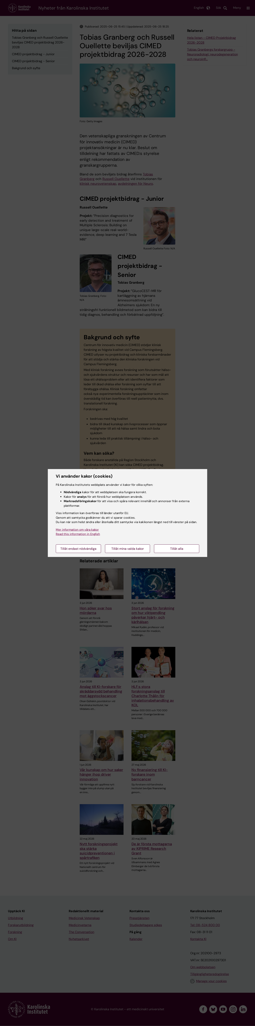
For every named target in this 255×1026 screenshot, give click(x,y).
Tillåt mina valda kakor (127, 549)
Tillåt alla (176, 549)
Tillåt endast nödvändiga (78, 549)
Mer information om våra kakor (77, 530)
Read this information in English (78, 534)
